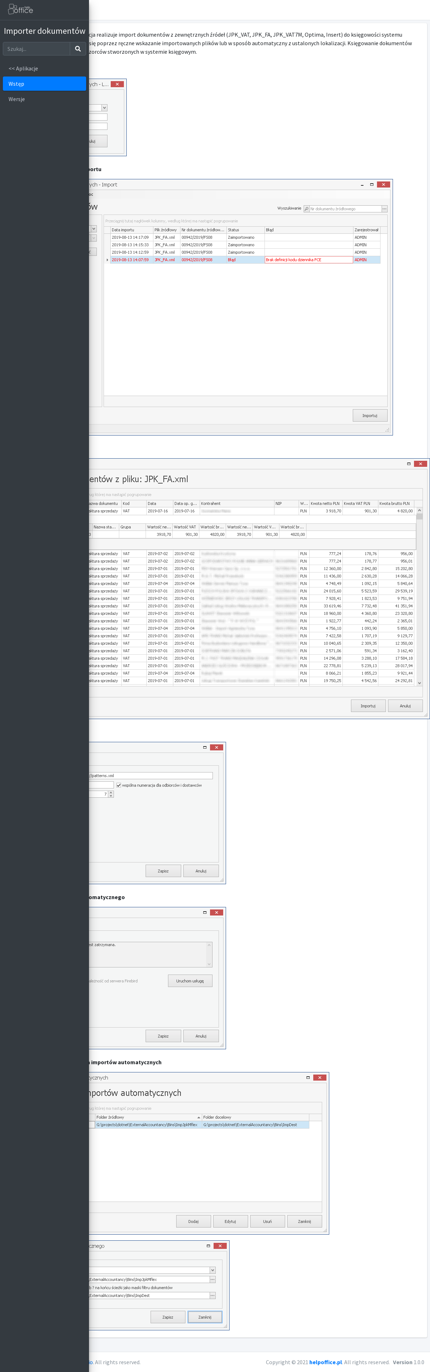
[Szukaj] (36, 49)
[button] (421, 10)
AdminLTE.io (167, 1362)
